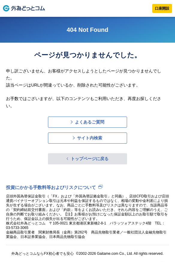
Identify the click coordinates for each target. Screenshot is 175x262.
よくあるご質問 (89, 122)
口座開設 (162, 8)
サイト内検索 (89, 138)
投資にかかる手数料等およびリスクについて (51, 187)
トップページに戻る (89, 158)
